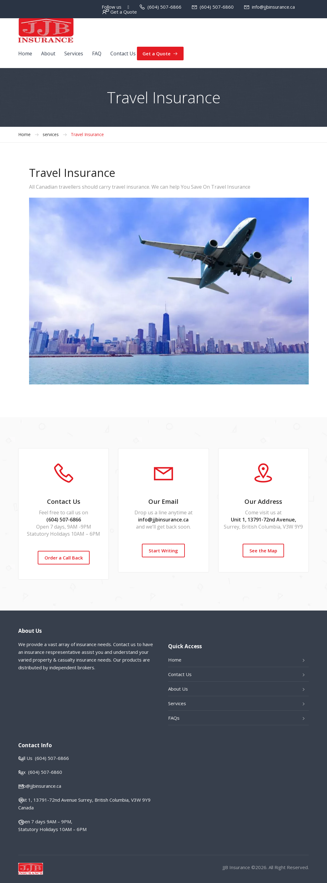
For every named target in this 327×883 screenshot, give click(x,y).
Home (25, 53)
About (48, 53)
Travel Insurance (87, 134)
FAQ (96, 53)
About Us (178, 689)
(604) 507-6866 (164, 7)
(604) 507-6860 (217, 7)
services (51, 134)
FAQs (174, 718)
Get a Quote (123, 12)
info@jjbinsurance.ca (273, 7)
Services (73, 53)
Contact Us (123, 53)
